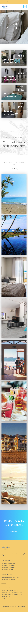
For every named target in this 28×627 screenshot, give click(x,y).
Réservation (14, 531)
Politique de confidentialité (8, 579)
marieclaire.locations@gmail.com (13, 592)
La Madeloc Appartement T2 (8, 565)
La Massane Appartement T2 (8, 567)
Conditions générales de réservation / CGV (12, 577)
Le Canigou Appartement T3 (8, 569)
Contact (3, 583)
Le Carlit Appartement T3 (8, 563)
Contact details (5, 1)
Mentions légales (5, 581)
